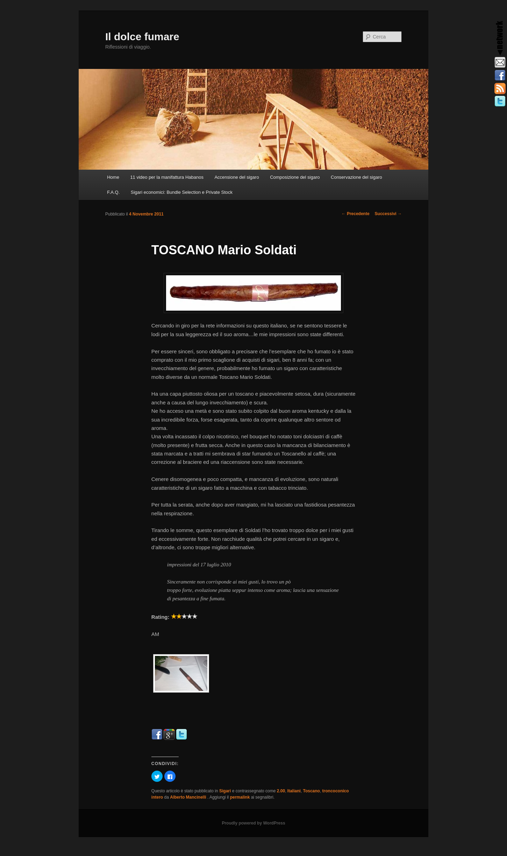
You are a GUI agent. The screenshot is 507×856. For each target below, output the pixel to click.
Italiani (294, 790)
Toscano (311, 790)
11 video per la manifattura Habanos (166, 177)
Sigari (225, 790)
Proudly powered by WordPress (253, 823)
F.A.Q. (113, 192)
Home (113, 177)
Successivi (388, 213)
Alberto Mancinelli (188, 797)
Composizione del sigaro (295, 177)
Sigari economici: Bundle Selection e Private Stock (182, 192)
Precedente (356, 213)
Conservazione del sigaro (356, 177)
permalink (240, 797)
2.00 (281, 790)
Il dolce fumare (142, 36)
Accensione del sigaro (236, 177)
